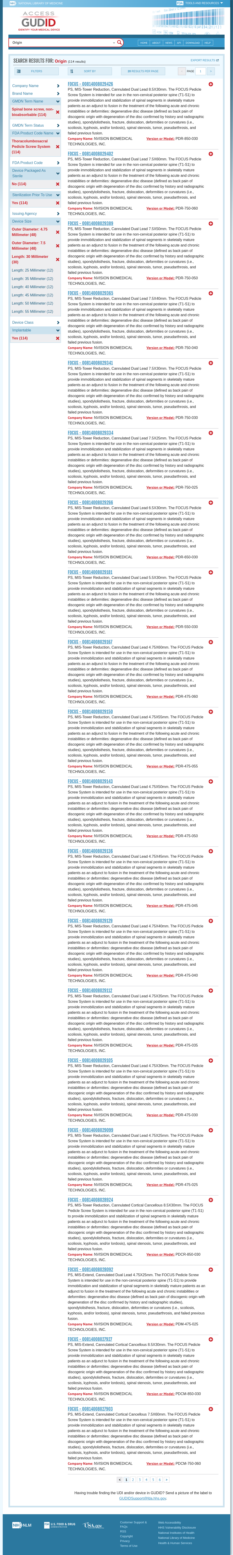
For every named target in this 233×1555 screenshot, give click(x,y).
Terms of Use (129, 1545)
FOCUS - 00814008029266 (90, 502)
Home (143, 42)
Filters (36, 71)
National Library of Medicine (40, 3)
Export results (203, 60)
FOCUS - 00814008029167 (90, 642)
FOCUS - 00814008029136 (90, 851)
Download (193, 42)
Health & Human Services (175, 1543)
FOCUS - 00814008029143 (90, 781)
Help (208, 42)
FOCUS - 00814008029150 (90, 711)
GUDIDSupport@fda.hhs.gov (142, 1498)
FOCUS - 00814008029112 (90, 990)
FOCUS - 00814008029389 (90, 223)
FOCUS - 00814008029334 (90, 433)
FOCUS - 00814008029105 (90, 1060)
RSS (123, 1531)
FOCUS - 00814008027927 (90, 1339)
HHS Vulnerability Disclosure (177, 1527)
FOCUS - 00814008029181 (90, 572)
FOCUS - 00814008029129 (90, 921)
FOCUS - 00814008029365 (90, 293)
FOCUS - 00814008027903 (90, 1409)
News (168, 42)
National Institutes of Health (176, 1532)
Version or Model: (161, 138)
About (156, 42)
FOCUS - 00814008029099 (90, 1130)
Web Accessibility (169, 1522)
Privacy (125, 1541)
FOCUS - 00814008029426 (90, 84)
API (179, 42)
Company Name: (80, 138)
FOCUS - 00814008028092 (90, 1269)
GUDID (39, 21)
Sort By (90, 71)
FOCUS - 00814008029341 (90, 363)
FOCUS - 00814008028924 (90, 1200)
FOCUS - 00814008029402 (90, 154)
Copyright (126, 1536)
